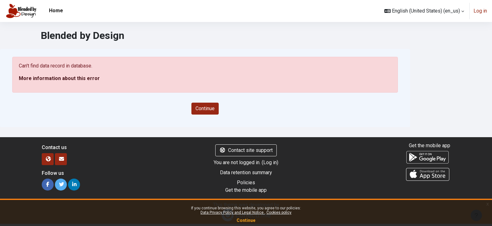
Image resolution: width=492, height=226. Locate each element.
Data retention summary (246, 172)
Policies (246, 183)
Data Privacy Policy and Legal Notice (233, 212)
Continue (246, 220)
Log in (480, 11)
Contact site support (246, 150)
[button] (424, 11)
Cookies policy (278, 212)
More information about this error (59, 78)
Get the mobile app (246, 190)
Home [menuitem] (56, 10)
